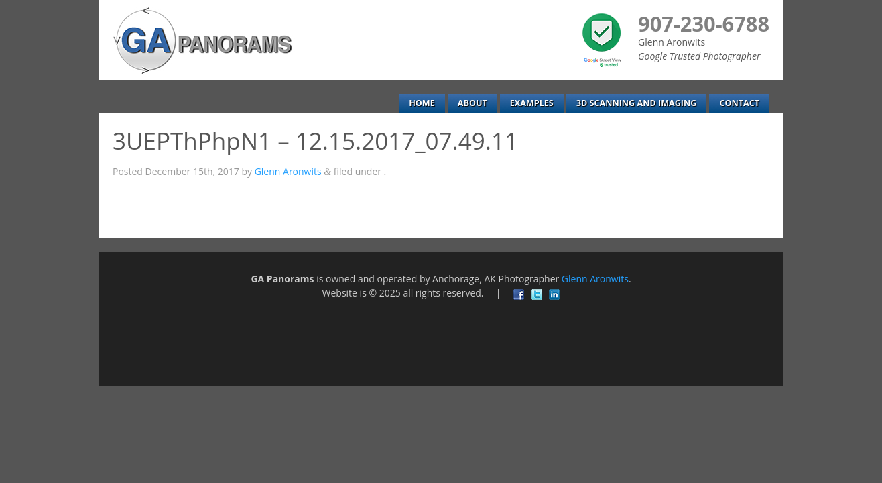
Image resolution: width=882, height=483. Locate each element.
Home (422, 103)
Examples (532, 103)
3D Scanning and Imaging (636, 103)
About (472, 103)
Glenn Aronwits (288, 171)
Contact (739, 103)
